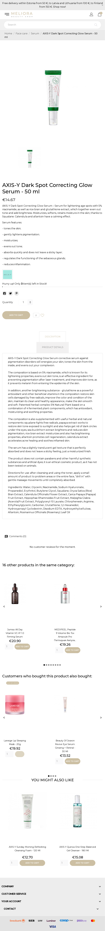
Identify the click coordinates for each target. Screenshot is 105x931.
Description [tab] (52, 336)
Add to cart (16, 315)
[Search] (52, 25)
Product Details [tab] (52, 347)
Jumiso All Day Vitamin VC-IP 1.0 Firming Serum (15, 633)
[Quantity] (23, 302)
